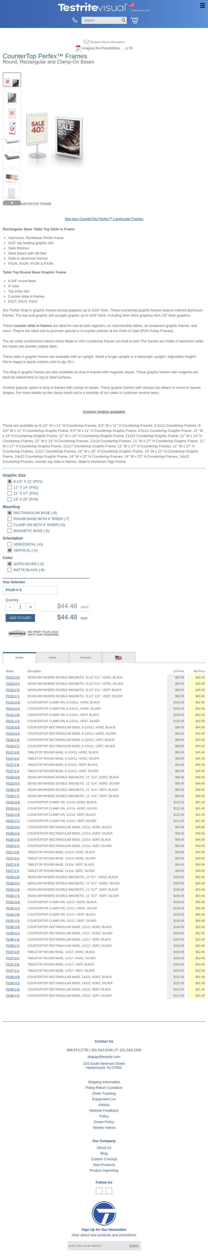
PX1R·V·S (13, 746)
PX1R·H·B (13, 727)
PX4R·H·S (13, 983)
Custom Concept (104, 1159)
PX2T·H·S (12, 858)
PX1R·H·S (13, 733)
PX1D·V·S (13, 696)
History (104, 1105)
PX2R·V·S (13, 845)
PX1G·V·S (13, 721)
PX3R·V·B (13, 939)
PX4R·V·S (13, 995)
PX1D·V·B (13, 689)
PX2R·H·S (13, 833)
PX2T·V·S (12, 870)
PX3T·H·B (12, 952)
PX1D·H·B (13, 677)
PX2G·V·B (13, 814)
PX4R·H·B (13, 976)
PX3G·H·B (13, 902)
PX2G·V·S (13, 821)
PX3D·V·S (13, 895)
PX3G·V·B (13, 914)
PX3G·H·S (13, 908)
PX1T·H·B (12, 752)
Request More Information (107, 42)
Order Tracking (104, 1093)
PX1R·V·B (13, 739)
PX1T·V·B (12, 764)
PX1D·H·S (13, 683)
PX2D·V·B (13, 789)
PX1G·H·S (13, 708)
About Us (104, 1148)
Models (19, 657)
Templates (85, 657)
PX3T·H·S (12, 958)
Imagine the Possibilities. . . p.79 (107, 48)
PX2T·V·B (12, 864)
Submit (133, 1245)
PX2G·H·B (13, 802)
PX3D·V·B (13, 889)
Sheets (52, 657)
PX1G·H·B (13, 702)
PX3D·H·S (13, 883)
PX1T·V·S (12, 771)
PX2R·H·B (13, 827)
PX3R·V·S (13, 945)
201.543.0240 (102, 1050)
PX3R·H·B (13, 927)
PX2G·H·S (13, 808)
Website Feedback (103, 1110)
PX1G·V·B (13, 714)
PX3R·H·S (13, 933)
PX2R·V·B (13, 839)
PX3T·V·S (12, 970)
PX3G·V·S (13, 920)
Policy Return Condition (104, 1088)
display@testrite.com (104, 1057)
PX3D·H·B (13, 877)
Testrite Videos (103, 1128)
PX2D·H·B (13, 777)
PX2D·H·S (13, 783)
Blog (104, 1153)
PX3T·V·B (12, 964)
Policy (104, 1116)
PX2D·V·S (13, 796)
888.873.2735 (78, 1050)
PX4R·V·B (13, 989)
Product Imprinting (104, 1170)
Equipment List (104, 1099)
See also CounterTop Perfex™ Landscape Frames (104, 219)
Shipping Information (104, 1082)
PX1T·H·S (12, 758)
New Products (104, 1165)
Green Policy (104, 1122)
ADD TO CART (20, 618)
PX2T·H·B (12, 852)
